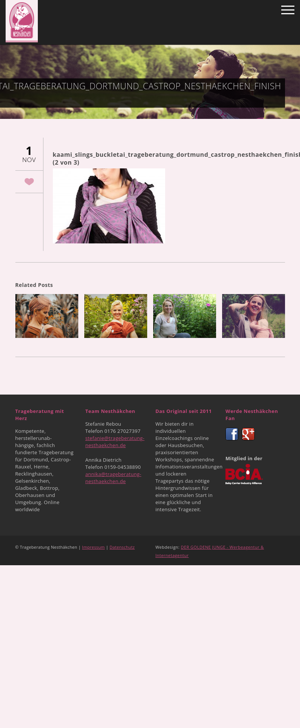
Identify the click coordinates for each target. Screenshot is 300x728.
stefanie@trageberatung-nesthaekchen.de (115, 442)
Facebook (231, 434)
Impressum (93, 547)
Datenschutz (122, 547)
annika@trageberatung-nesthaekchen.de (113, 478)
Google (248, 434)
